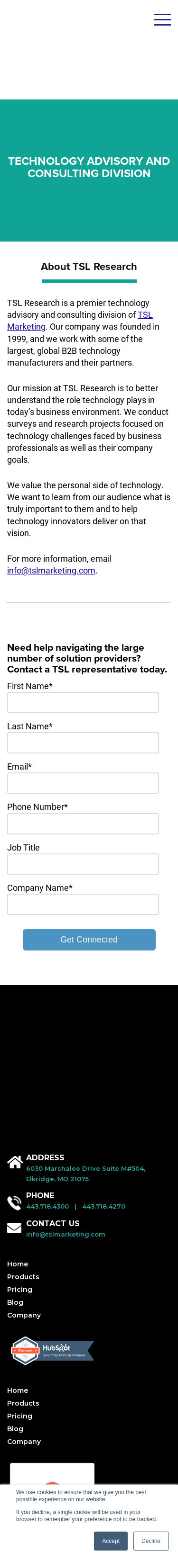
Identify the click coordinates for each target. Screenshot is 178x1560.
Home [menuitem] (17, 1100)
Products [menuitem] (23, 1113)
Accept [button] (111, 1541)
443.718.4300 (47, 1043)
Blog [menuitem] (15, 1139)
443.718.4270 (103, 1043)
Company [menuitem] (24, 1152)
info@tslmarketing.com (51, 508)
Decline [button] (150, 1541)
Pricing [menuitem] (19, 1126)
